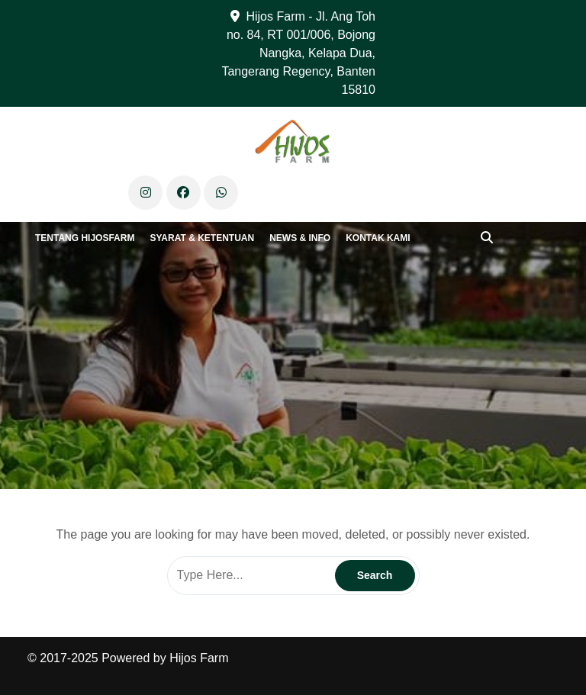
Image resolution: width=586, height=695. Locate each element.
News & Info (299, 238)
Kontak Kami (378, 238)
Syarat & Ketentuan (202, 238)
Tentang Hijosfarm (84, 238)
